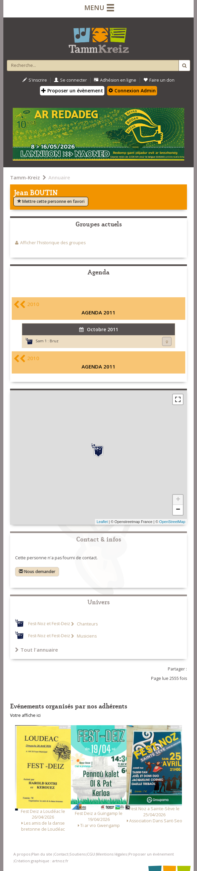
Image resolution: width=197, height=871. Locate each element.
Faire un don (159, 80)
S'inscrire (34, 80)
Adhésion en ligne (115, 80)
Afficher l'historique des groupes (53, 243)
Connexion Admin (132, 90)
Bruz (54, 340)
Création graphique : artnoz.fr (41, 860)
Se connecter (70, 80)
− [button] (178, 510)
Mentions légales (111, 854)
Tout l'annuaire (36, 649)
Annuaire (59, 177)
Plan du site (42, 854)
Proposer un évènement (72, 90)
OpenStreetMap (172, 522)
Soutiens (77, 854)
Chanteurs (87, 624)
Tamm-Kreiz (25, 177)
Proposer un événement (151, 854)
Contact (61, 854)
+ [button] (178, 500)
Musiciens (86, 636)
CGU (91, 854)
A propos (21, 854)
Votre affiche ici (25, 715)
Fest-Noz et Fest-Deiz (49, 624)
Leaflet (102, 522)
